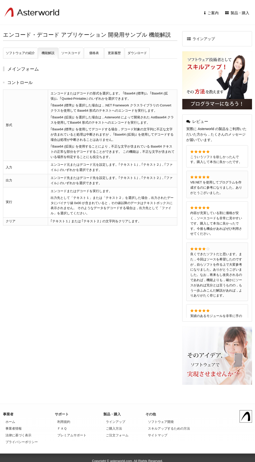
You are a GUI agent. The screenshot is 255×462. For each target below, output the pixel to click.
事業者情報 (13, 428)
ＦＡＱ (62, 428)
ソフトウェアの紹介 (20, 53)
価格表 (94, 53)
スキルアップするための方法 (169, 428)
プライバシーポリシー (21, 442)
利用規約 (63, 422)
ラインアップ (201, 39)
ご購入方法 (114, 428)
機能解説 (48, 53)
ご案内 (211, 13)
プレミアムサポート (71, 435)
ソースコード (71, 53)
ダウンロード (137, 53)
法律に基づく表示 (18, 435)
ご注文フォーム (117, 435)
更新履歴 (114, 53)
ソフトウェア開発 (161, 422)
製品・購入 (237, 13)
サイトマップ (157, 435)
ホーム (10, 422)
